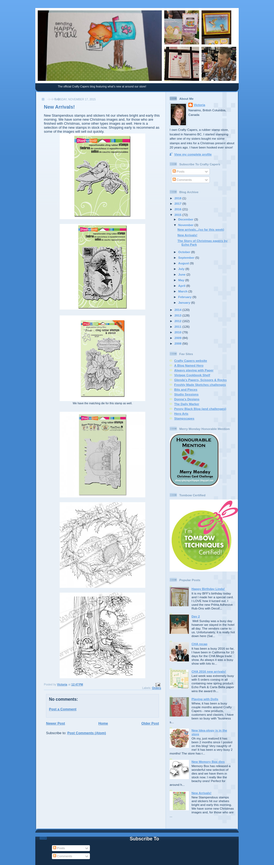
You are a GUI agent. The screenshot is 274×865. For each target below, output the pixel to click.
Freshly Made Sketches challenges (200, 384)
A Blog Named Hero (188, 365)
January (184, 302)
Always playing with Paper (194, 370)
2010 (178, 332)
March (183, 291)
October (184, 252)
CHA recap (199, 644)
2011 (178, 326)
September (186, 257)
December (186, 219)
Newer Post (55, 723)
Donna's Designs (186, 399)
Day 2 (196, 616)
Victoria (199, 104)
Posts (178, 171)
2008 (178, 343)
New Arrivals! (187, 235)
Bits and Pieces (185, 389)
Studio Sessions (186, 394)
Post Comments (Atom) (86, 733)
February (185, 297)
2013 (178, 315)
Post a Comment (63, 709)
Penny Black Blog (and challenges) (200, 408)
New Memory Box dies (208, 761)
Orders (156, 688)
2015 (178, 214)
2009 (178, 338)
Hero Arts (181, 413)
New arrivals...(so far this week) (200, 229)
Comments (182, 179)
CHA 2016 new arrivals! (209, 671)
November (186, 225)
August (184, 263)
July (181, 268)
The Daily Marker (186, 404)
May (181, 280)
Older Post (150, 723)
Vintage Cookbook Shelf (192, 375)
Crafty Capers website (190, 360)
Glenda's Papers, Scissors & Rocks (200, 380)
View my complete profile (193, 154)
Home (103, 723)
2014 (178, 309)
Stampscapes (184, 418)
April (182, 285)
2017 (178, 203)
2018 (178, 198)
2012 (178, 321)
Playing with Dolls (205, 699)
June (182, 274)
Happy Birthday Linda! (208, 588)
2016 (178, 209)
